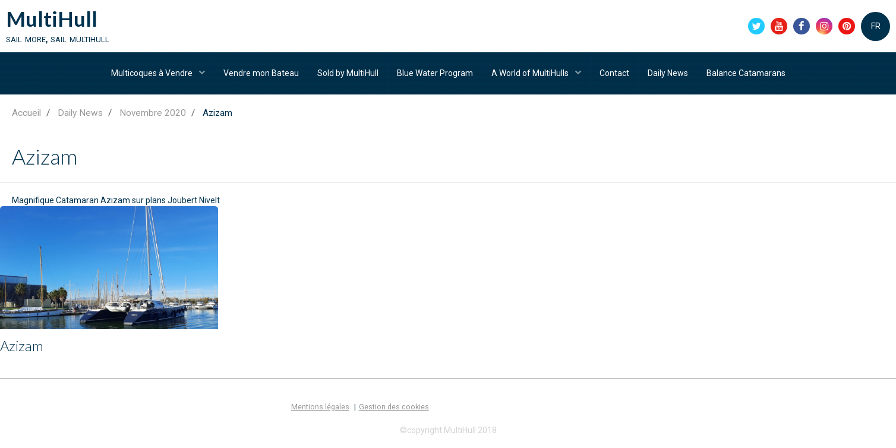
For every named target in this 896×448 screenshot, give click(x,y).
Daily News (668, 73)
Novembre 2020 (152, 113)
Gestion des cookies (394, 406)
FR (876, 26)
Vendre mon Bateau (261, 73)
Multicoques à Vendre (152, 73)
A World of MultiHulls (530, 73)
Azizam (21, 345)
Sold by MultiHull (347, 73)
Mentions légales (320, 406)
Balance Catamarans (745, 73)
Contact (614, 73)
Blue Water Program (435, 73)
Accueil (26, 113)
